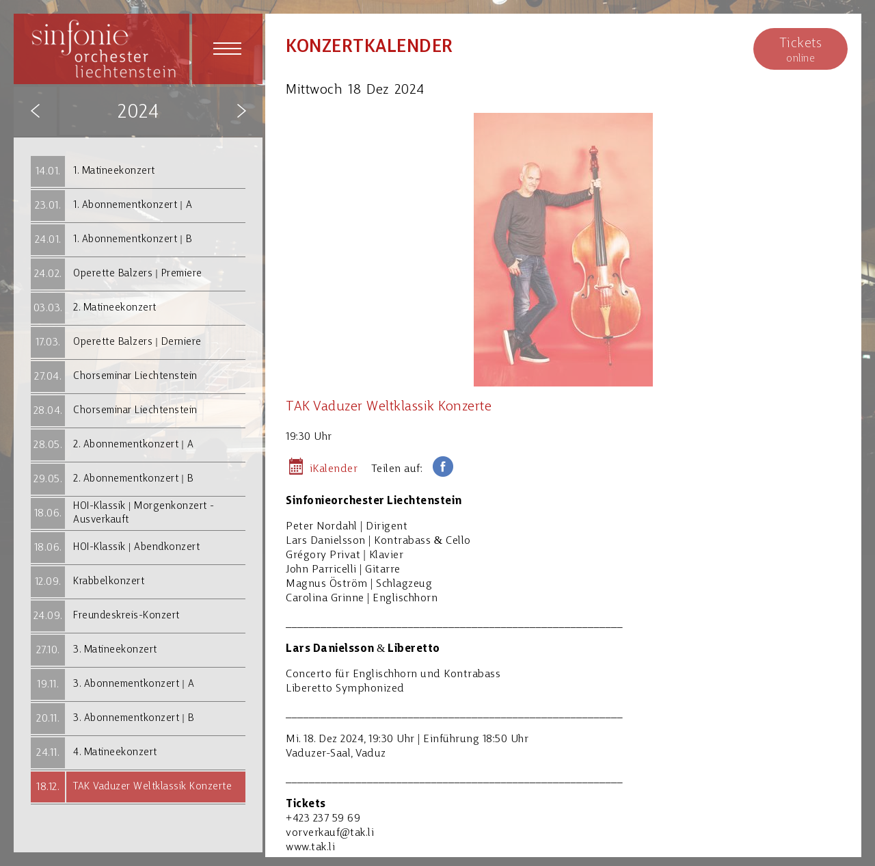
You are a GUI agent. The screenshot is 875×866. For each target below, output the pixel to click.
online (800, 49)
